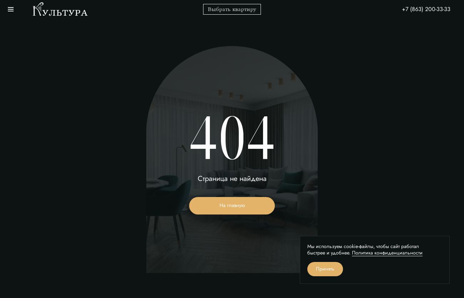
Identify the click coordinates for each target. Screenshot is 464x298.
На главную (232, 205)
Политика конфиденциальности (387, 252)
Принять (325, 269)
